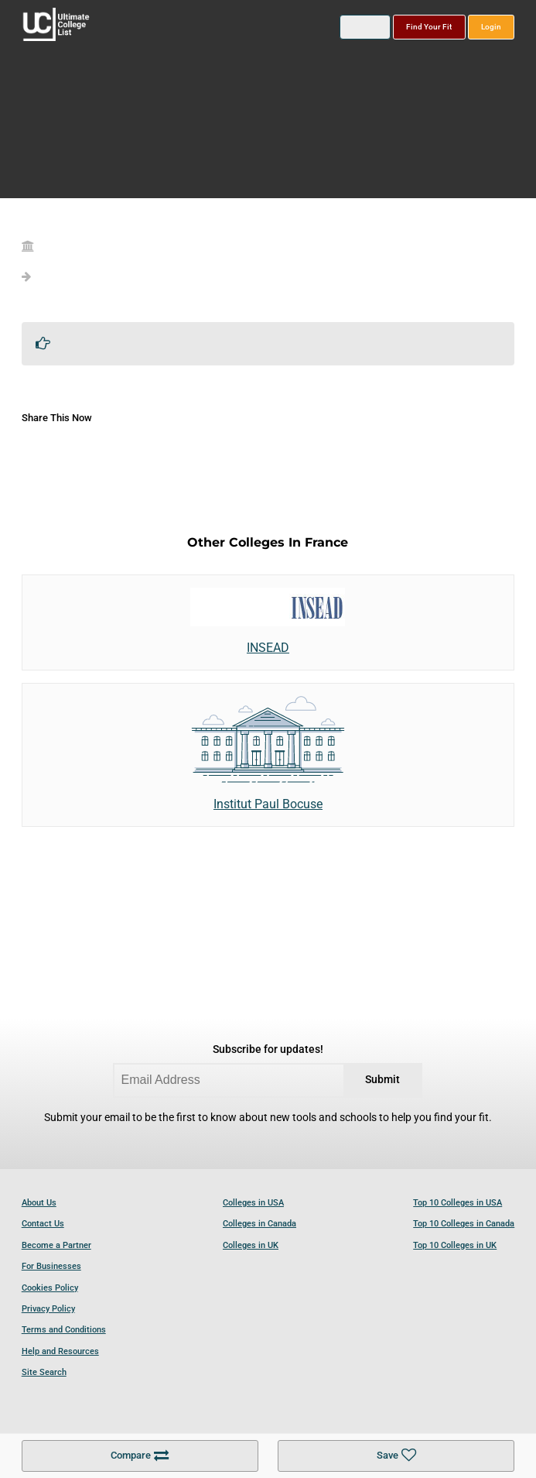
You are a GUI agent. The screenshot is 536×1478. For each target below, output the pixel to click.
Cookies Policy (50, 1288)
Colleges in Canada (259, 1224)
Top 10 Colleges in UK (455, 1245)
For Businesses (51, 1266)
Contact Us (43, 1224)
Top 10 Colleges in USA (457, 1203)
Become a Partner (56, 1245)
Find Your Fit (429, 26)
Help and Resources (60, 1351)
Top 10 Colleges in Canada (463, 1224)
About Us (39, 1203)
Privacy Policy (48, 1309)
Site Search (44, 1372)
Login (491, 26)
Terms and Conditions (64, 1330)
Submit (382, 1079)
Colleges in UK (250, 1245)
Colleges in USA (253, 1203)
